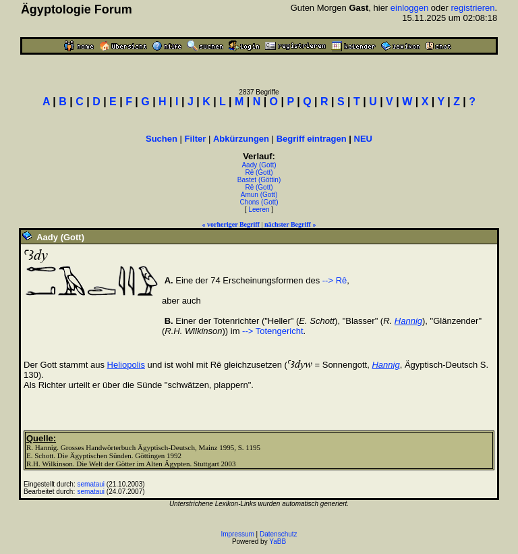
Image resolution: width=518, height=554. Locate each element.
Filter (195, 139)
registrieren (472, 8)
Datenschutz (278, 534)
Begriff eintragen (312, 139)
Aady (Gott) (258, 165)
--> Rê (334, 280)
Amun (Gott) (259, 194)
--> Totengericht (272, 331)
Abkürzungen (241, 139)
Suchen (161, 139)
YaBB (277, 541)
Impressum (237, 534)
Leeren (258, 209)
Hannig (408, 321)
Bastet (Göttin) (259, 180)
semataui (91, 484)
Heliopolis (126, 365)
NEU (363, 139)
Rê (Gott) (258, 172)
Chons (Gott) (258, 202)
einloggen (409, 8)
